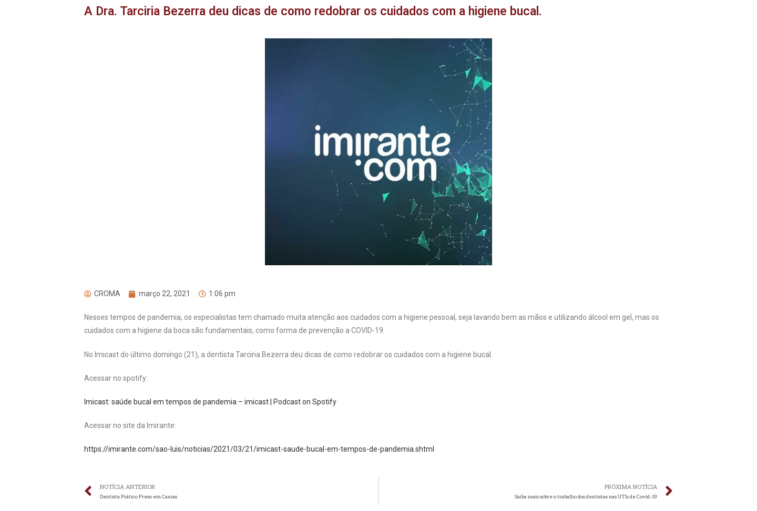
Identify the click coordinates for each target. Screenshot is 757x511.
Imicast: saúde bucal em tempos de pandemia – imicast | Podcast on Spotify (210, 402)
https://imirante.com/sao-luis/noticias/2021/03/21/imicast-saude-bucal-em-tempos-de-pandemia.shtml (259, 449)
